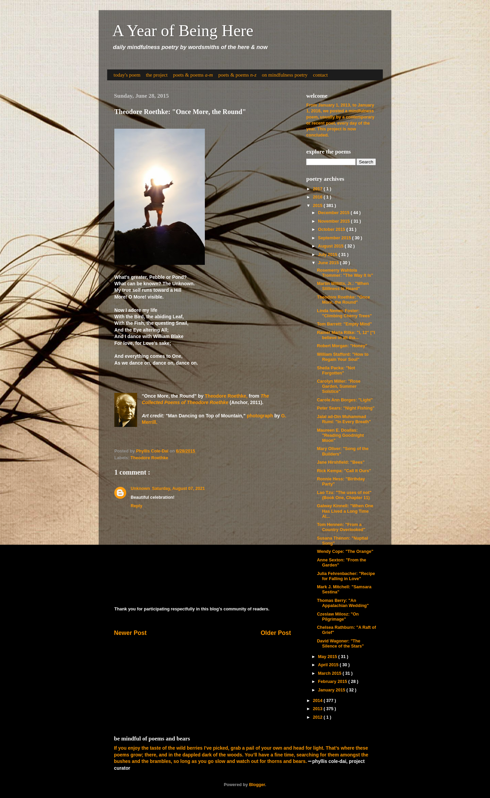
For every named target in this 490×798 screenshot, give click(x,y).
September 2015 (335, 238)
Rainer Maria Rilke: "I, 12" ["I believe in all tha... (346, 335)
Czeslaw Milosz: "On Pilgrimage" (338, 617)
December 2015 (334, 212)
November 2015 (334, 221)
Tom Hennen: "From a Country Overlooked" (341, 527)
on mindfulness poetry (285, 75)
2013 (318, 708)
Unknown (140, 488)
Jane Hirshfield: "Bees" (340, 462)
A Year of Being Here (183, 30)
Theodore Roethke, (226, 396)
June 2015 (329, 262)
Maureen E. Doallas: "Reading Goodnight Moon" (340, 435)
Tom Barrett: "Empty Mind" (344, 324)
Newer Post (130, 632)
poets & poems (193, 75)
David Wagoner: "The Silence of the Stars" (340, 644)
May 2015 (328, 656)
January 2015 (332, 690)
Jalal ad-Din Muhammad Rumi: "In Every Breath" (344, 419)
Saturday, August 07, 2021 (178, 488)
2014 (318, 700)
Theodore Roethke (149, 458)
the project (157, 75)
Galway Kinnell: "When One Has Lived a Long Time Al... (345, 511)
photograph (260, 415)
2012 (318, 717)
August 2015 (331, 246)
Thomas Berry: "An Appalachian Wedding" (343, 603)
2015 (318, 205)
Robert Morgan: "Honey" (342, 346)
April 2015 (329, 665)
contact (320, 75)
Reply (136, 506)
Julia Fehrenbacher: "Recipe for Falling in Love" (346, 576)
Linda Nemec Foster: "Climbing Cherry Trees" (344, 313)
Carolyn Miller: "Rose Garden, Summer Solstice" (338, 386)
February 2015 (333, 681)
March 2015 (330, 673)
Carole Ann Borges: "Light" (345, 400)
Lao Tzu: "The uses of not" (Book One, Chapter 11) (344, 495)
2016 (318, 197)
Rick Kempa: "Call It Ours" (344, 470)
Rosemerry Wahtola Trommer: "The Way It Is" (345, 273)
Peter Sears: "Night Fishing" (345, 408)
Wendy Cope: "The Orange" (345, 551)
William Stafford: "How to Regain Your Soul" (342, 357)
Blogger (257, 784)
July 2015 (328, 254)
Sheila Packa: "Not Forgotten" (336, 371)
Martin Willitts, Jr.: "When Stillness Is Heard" (343, 286)
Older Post (276, 632)
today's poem (127, 75)
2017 (318, 189)
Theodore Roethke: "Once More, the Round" (343, 300)
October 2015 (332, 229)
